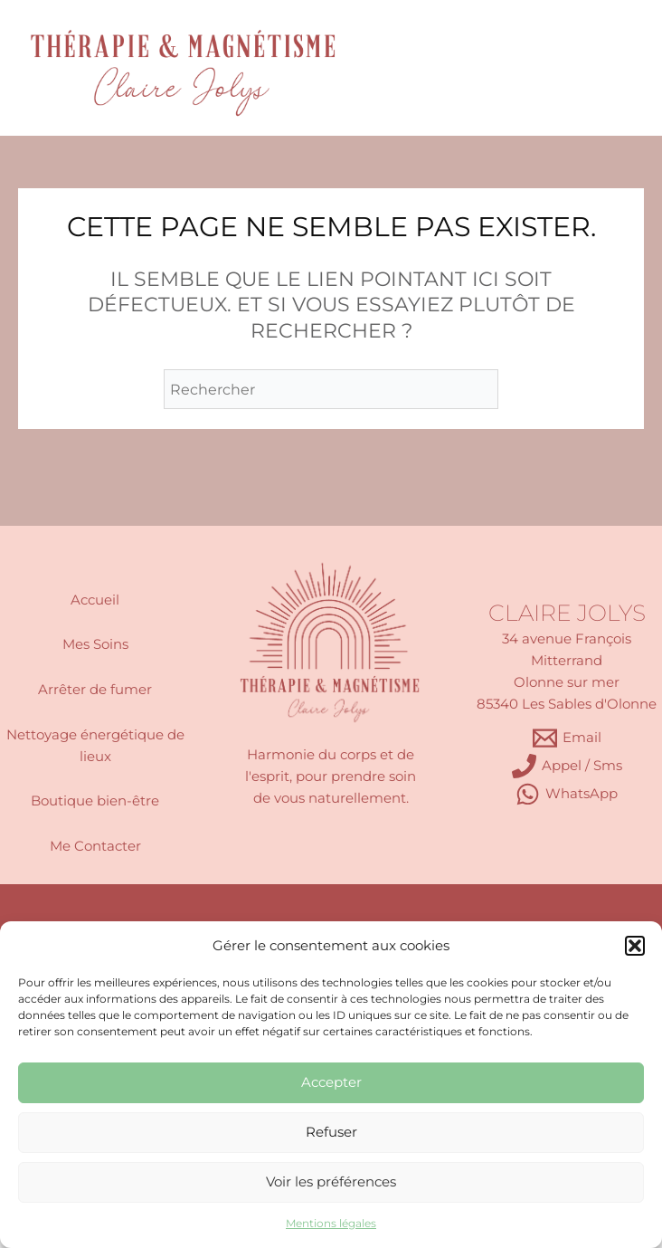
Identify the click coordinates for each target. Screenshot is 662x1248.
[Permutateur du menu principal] (599, 67)
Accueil (95, 600)
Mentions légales (331, 1223)
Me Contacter (95, 846)
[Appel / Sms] (567, 766)
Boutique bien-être (95, 801)
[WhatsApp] (566, 794)
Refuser (331, 1131)
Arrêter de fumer (95, 689)
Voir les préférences (331, 1181)
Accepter (331, 1082)
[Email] (567, 738)
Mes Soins (95, 644)
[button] (635, 946)
